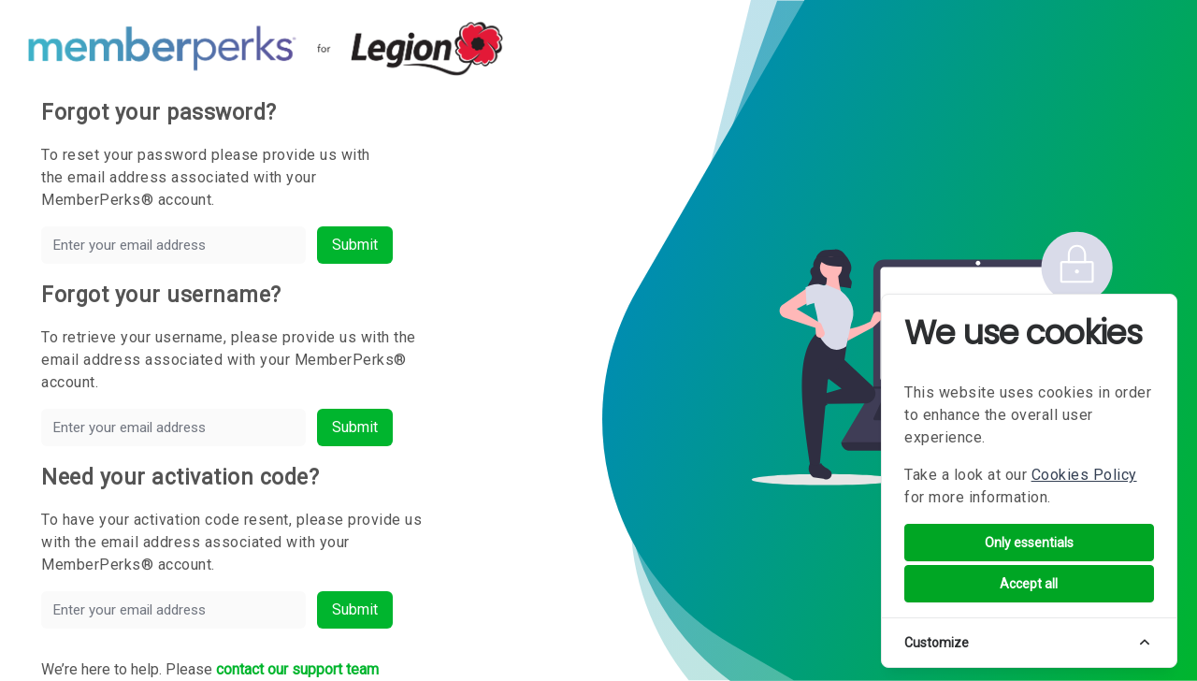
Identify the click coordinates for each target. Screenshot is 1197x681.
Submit (355, 245)
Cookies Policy (1084, 475)
